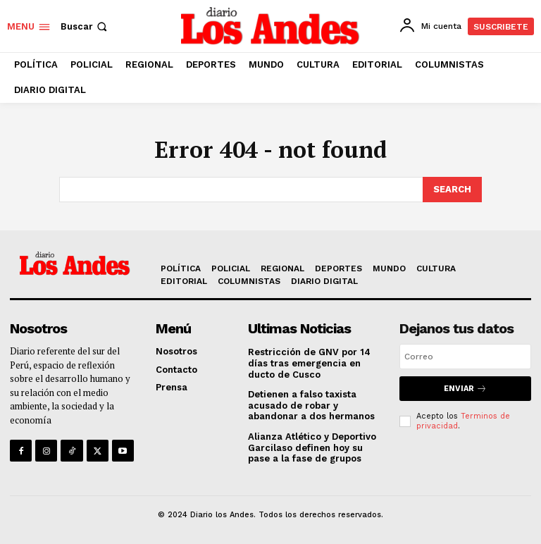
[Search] (452, 189)
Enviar (465, 388)
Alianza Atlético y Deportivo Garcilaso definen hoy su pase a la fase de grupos (312, 447)
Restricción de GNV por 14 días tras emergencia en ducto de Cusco (309, 363)
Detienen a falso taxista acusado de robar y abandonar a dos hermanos (311, 405)
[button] (85, 26)
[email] (465, 356)
